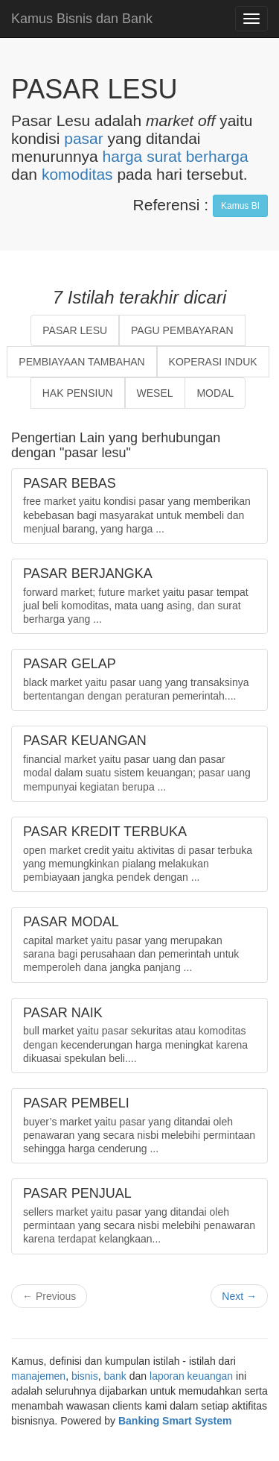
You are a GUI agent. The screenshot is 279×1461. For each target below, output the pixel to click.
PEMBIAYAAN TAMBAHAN (81, 362)
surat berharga (197, 156)
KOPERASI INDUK (213, 362)
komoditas (77, 174)
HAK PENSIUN (77, 393)
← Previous (49, 1296)
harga (123, 156)
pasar (83, 138)
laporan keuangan (191, 1376)
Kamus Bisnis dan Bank (82, 18)
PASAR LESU (74, 330)
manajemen (38, 1376)
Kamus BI (240, 206)
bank (115, 1376)
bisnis (84, 1376)
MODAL (215, 393)
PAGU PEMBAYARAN (182, 330)
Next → (239, 1296)
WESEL (155, 393)
